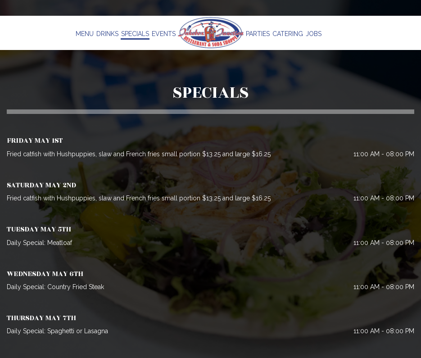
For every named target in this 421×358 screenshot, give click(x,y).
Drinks (107, 33)
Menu (85, 33)
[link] (210, 32)
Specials (135, 33)
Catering (287, 33)
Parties (258, 33)
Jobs (313, 33)
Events (164, 33)
